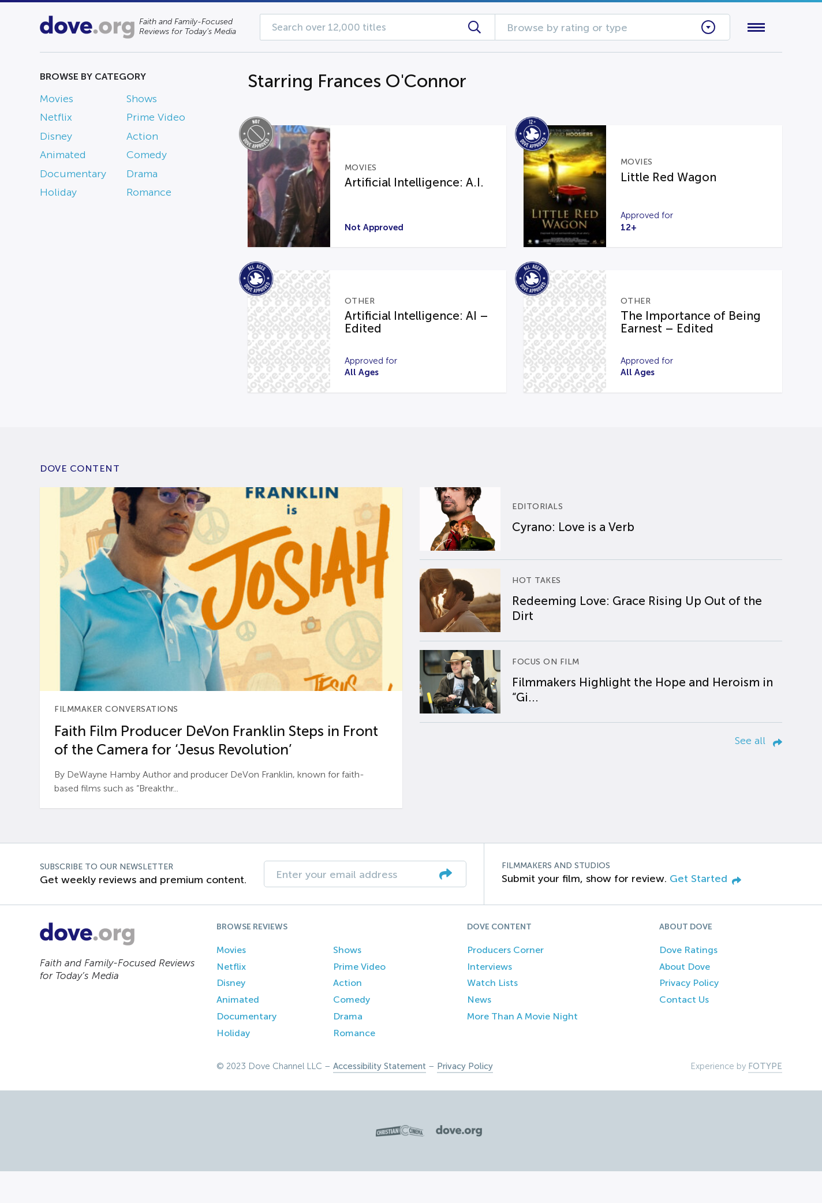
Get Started (705, 911)
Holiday (58, 194)
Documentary (73, 176)
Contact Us (684, 1032)
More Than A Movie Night (522, 1048)
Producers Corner (505, 982)
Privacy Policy (689, 1015)
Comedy (146, 157)
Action (142, 138)
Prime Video (155, 120)
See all (758, 772)
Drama (142, 176)
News (479, 1032)
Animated (63, 157)
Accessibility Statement (379, 1098)
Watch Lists (492, 1015)
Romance (148, 194)
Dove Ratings (688, 982)
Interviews (489, 998)
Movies (56, 101)
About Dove (684, 998)
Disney (56, 138)
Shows (141, 101)
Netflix (56, 120)
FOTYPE (765, 1098)
